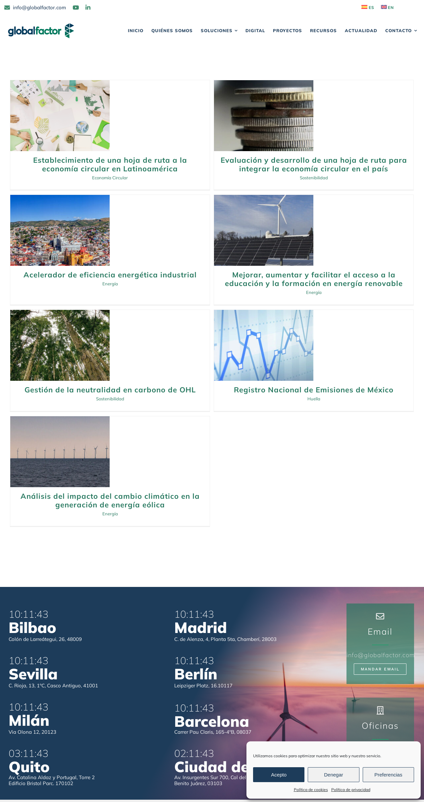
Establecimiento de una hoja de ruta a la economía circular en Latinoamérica (110, 164)
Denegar (333, 774)
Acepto (279, 774)
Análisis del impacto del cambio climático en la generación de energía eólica (299, 317)
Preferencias (388, 774)
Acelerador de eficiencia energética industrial (299, 168)
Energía (299, 177)
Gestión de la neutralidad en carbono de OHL (110, 305)
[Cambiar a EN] (388, 8)
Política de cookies (311, 789)
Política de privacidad (350, 789)
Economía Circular (110, 177)
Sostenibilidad (110, 314)
